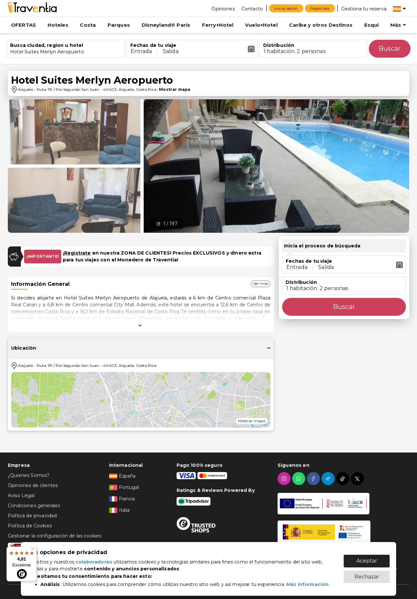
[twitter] (358, 478)
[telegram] (329, 478)
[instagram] (285, 478)
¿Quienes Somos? (29, 475)
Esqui (371, 25)
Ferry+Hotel (218, 25)
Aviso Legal (21, 495)
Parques (119, 25)
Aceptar (366, 557)
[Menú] (33, 550)
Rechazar (366, 573)
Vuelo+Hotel (261, 25)
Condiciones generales (34, 505)
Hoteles (58, 25)
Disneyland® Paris (166, 25)
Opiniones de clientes (33, 485)
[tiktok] (343, 478)
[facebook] (314, 478)
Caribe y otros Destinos (320, 25)
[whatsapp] (299, 478)
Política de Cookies (30, 526)
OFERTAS (23, 25)
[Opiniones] (223, 8)
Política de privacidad (32, 516)
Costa (88, 25)
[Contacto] (252, 8)
